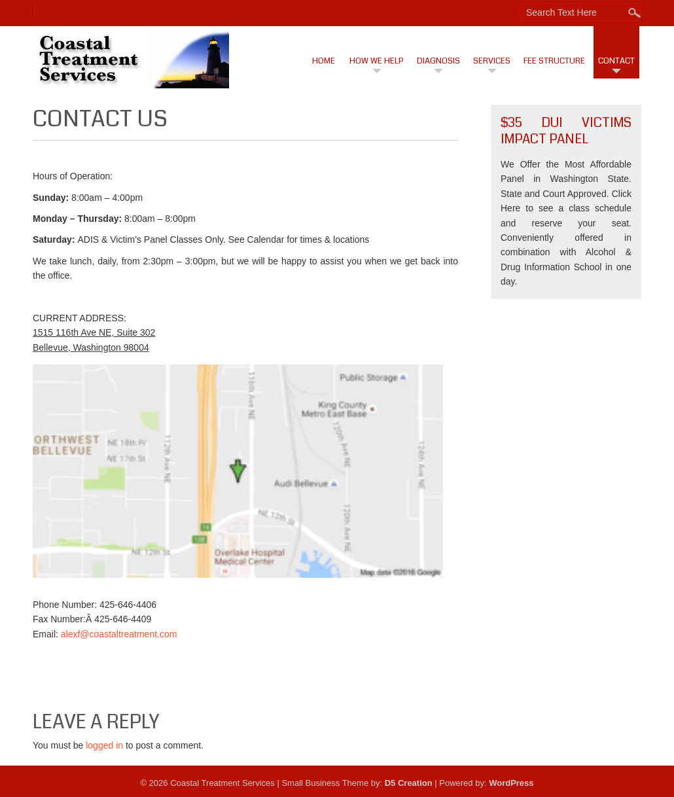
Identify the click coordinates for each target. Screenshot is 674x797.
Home (323, 61)
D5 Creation (409, 783)
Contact (616, 61)
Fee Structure (554, 61)
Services (491, 61)
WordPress (511, 783)
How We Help (376, 61)
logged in (104, 745)
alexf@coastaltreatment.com (119, 634)
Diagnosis (438, 61)
